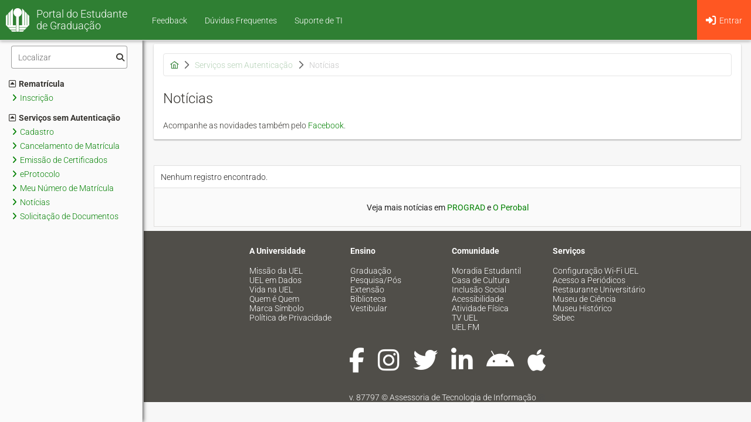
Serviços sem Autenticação (64, 117)
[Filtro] (69, 57)
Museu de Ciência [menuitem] (584, 299)
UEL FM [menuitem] (465, 327)
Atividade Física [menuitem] (480, 308)
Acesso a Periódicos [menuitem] (589, 280)
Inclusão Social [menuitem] (479, 289)
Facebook (326, 125)
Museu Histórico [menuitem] (582, 308)
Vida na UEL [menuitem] (271, 289)
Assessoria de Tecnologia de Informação (463, 397)
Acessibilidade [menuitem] (477, 299)
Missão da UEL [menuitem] (276, 270)
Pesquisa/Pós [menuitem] (375, 280)
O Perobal (511, 207)
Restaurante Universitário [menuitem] (599, 289)
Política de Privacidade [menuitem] (290, 317)
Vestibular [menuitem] (368, 308)
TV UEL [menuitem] (465, 317)
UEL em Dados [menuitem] (275, 280)
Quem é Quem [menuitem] (274, 299)
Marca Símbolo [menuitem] (276, 308)
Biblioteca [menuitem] (368, 299)
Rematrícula (37, 84)
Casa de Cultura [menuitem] (481, 280)
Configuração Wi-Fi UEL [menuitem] (595, 270)
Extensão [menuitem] (367, 289)
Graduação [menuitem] (370, 270)
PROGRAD (466, 207)
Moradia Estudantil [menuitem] (486, 270)
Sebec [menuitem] (563, 317)
